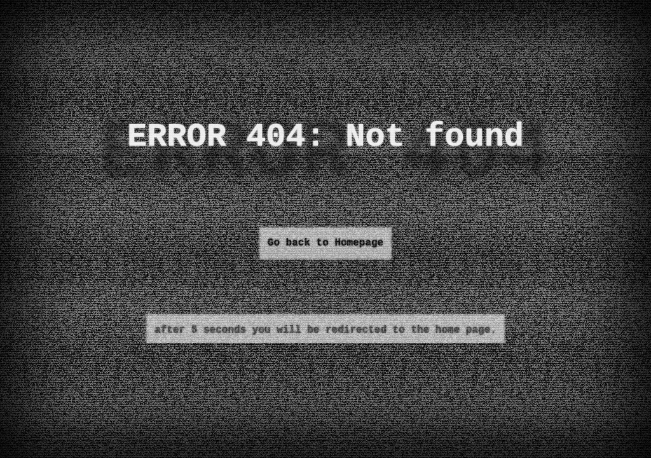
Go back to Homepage (325, 243)
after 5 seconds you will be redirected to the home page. (325, 330)
